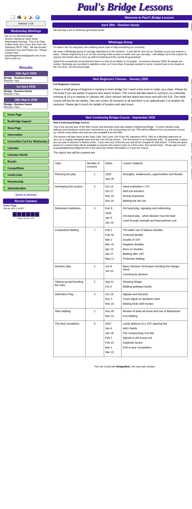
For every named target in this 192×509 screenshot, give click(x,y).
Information (13, 134)
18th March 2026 (26, 99)
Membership (14, 181)
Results (10, 161)
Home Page (13, 114)
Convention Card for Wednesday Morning (26, 141)
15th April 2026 (25, 73)
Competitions (14, 168)
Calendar (12, 148)
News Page (13, 128)
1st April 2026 (25, 86)
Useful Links (13, 175)
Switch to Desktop (26, 194)
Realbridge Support (18, 121)
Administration (15, 188)
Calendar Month (16, 155)
